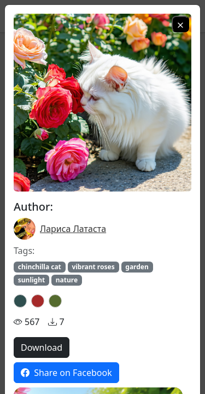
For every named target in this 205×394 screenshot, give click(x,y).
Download (41, 347)
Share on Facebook (66, 373)
